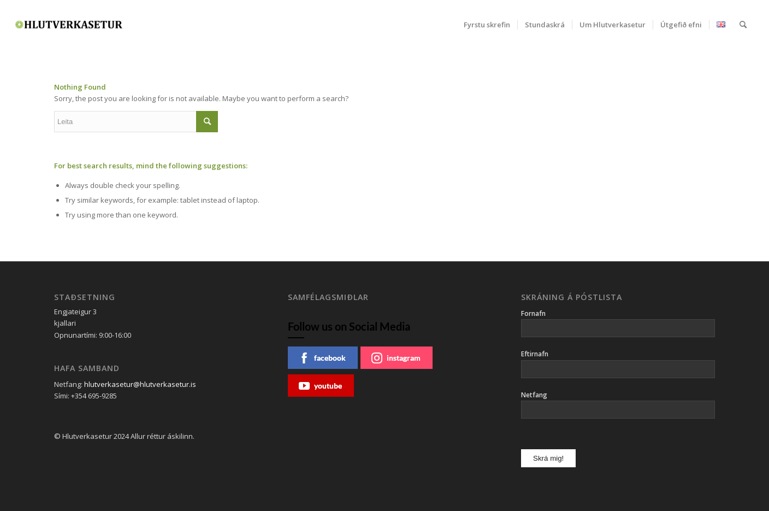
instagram (396, 358)
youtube (320, 385)
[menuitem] (487, 24)
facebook (322, 358)
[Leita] (743, 24)
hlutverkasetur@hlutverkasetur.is (140, 384)
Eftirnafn (534, 354)
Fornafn (533, 313)
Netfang (534, 395)
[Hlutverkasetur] (68, 24)
